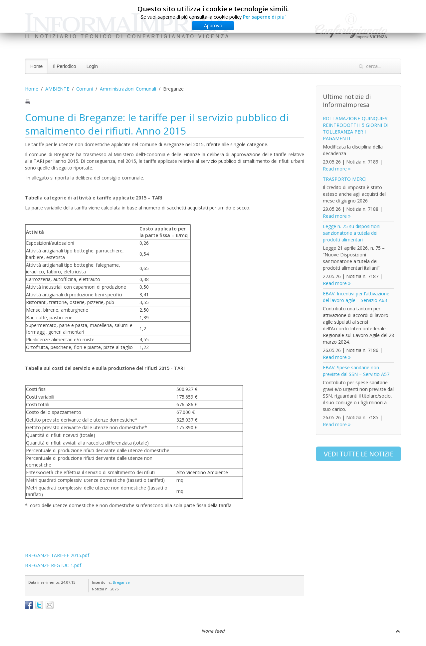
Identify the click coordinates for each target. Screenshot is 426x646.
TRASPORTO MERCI (344, 179)
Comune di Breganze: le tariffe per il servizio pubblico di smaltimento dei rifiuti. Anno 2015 (157, 124)
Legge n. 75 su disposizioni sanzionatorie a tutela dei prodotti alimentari (351, 233)
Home (36, 66)
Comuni (84, 89)
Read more (335, 168)
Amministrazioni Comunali (128, 89)
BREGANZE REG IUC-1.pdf (53, 565)
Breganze (121, 582)
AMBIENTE (57, 89)
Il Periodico (64, 66)
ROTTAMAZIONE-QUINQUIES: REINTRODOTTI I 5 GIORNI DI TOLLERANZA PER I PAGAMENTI (355, 128)
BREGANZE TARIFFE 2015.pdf (57, 555)
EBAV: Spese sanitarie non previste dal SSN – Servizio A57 (356, 370)
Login (92, 66)
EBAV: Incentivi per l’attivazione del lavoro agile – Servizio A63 (356, 296)
